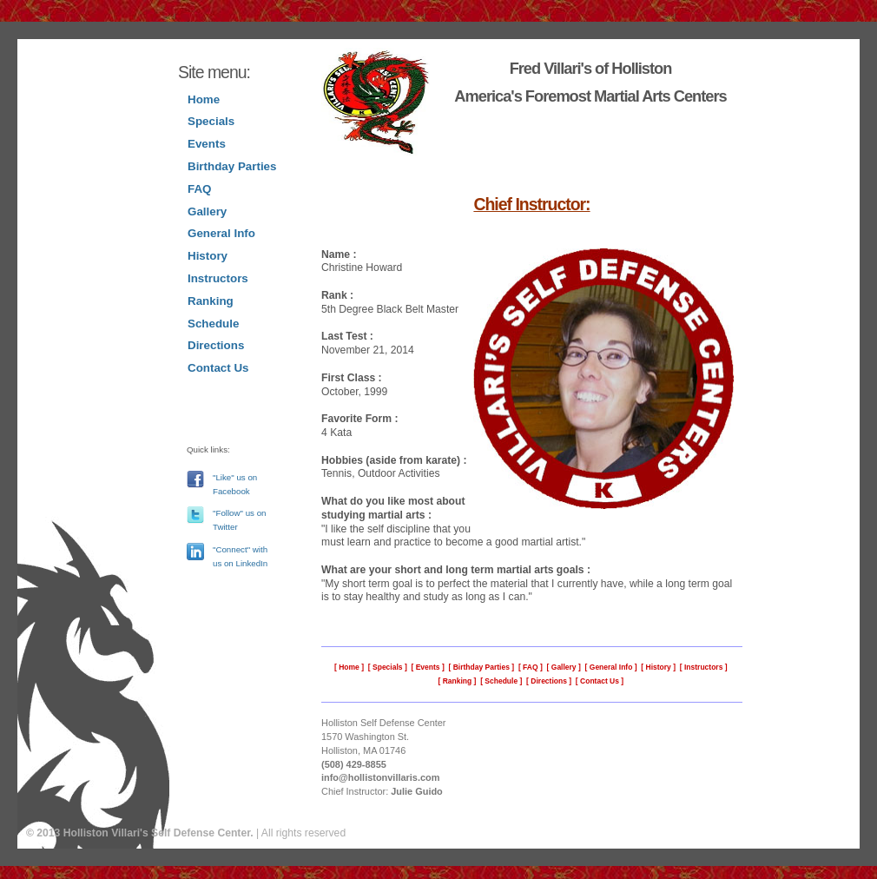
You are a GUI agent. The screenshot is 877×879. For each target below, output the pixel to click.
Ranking (211, 300)
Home (204, 99)
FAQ (199, 188)
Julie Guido (417, 791)
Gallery (207, 211)
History (207, 255)
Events (207, 143)
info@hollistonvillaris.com (380, 777)
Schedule (213, 323)
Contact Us (218, 367)
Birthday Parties (232, 166)
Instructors (218, 278)
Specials (211, 121)
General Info (221, 233)
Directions (216, 345)
